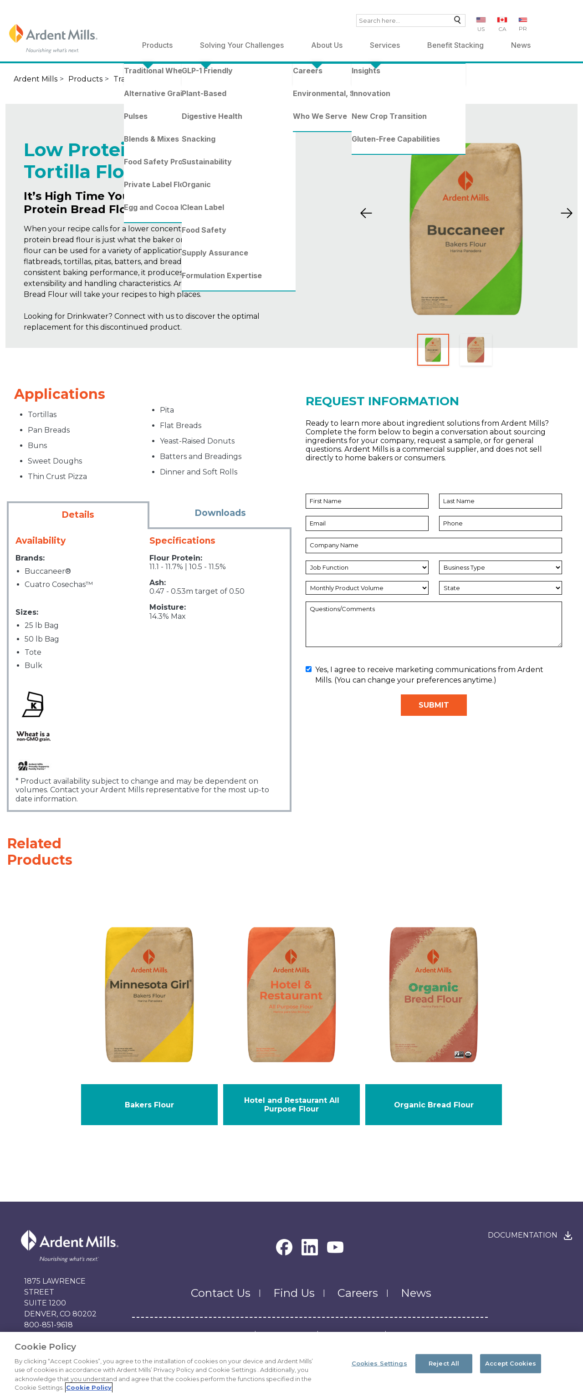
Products (157, 45)
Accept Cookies (510, 1366)
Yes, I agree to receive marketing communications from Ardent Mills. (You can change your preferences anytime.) (424, 674)
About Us (327, 45)
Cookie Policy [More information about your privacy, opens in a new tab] (89, 1391)
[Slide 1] (433, 350)
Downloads (220, 513)
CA (502, 28)
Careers (358, 1293)
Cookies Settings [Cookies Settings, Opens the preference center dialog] (379, 1366)
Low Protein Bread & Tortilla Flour (341, 79)
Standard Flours (219, 79)
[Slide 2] (476, 350)
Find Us (294, 1293)
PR (523, 28)
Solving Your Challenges (242, 45)
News (521, 45)
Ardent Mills (35, 79)
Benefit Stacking (455, 45)
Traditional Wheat (146, 79)
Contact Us (221, 1293)
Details (77, 515)
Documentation (522, 1235)
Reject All (444, 1366)
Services (385, 45)
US (481, 28)
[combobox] (410, 20)
